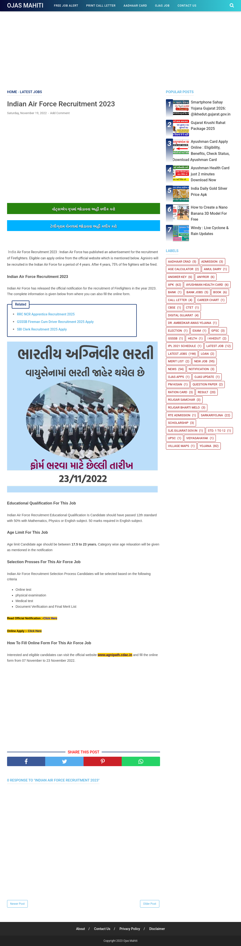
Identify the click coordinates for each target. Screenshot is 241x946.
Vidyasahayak (197, 438)
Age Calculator (180, 269)
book (217, 292)
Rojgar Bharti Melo (184, 407)
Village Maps (178, 446)
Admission (209, 261)
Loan (205, 353)
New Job (200, 361)
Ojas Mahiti (25, 5)
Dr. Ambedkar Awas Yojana (189, 323)
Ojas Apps (176, 377)
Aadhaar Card (135, 5)
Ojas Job (162, 5)
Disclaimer (157, 929)
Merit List (176, 361)
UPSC (172, 438)
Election (175, 330)
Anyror (203, 277)
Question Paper (205, 384)
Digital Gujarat (180, 315)
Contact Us (187, 5)
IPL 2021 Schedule (182, 346)
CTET (189, 307)
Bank (172, 292)
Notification (199, 369)
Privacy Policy (130, 929)
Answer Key (177, 277)
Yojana (205, 446)
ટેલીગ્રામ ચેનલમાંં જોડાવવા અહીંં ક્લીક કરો (83, 226)
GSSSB (172, 338)
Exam (197, 330)
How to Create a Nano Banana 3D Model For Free (209, 213)
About (80, 929)
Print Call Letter (101, 5)
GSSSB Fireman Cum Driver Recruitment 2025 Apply (55, 322)
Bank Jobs (194, 292)
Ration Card (177, 392)
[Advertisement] (120, 50)
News (172, 369)
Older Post (149, 903)
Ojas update (204, 377)
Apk (171, 284)
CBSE (172, 307)
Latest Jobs (177, 353)
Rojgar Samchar (181, 399)
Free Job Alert (66, 5)
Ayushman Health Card (204, 284)
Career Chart (208, 300)
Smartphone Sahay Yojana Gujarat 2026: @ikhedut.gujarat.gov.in (211, 108)
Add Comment (60, 113)
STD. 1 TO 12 (216, 430)
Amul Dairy (212, 269)
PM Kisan (175, 384)
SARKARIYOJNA (212, 415)
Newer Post (17, 903)
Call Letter (177, 300)
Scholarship (178, 423)
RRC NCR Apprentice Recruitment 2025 (46, 314)
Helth (192, 338)
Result (203, 392)
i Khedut (214, 338)
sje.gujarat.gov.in (182, 430)
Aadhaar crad (179, 261)
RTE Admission (179, 415)
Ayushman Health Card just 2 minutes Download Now (210, 174)
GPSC (215, 330)
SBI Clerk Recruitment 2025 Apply (42, 329)
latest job (215, 346)
